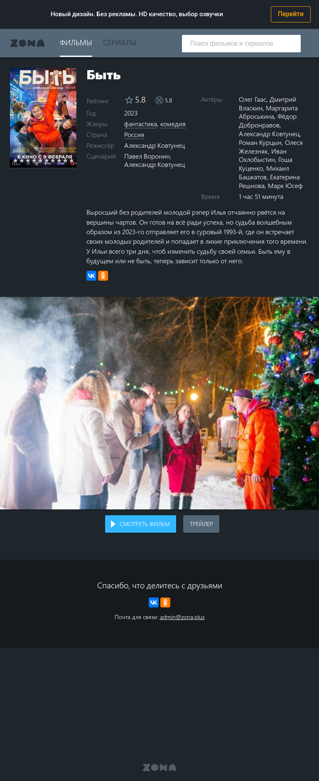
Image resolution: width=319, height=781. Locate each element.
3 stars (28, 160)
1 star (15, 160)
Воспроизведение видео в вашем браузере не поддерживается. (159, 403)
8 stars (59, 160)
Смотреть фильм (145, 524)
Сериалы (120, 42)
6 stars (47, 160)
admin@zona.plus (182, 617)
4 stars (34, 160)
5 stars (40, 160)
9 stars (65, 160)
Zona (27, 43)
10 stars (72, 160)
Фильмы (76, 42)
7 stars (53, 160)
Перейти (291, 14)
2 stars (22, 160)
